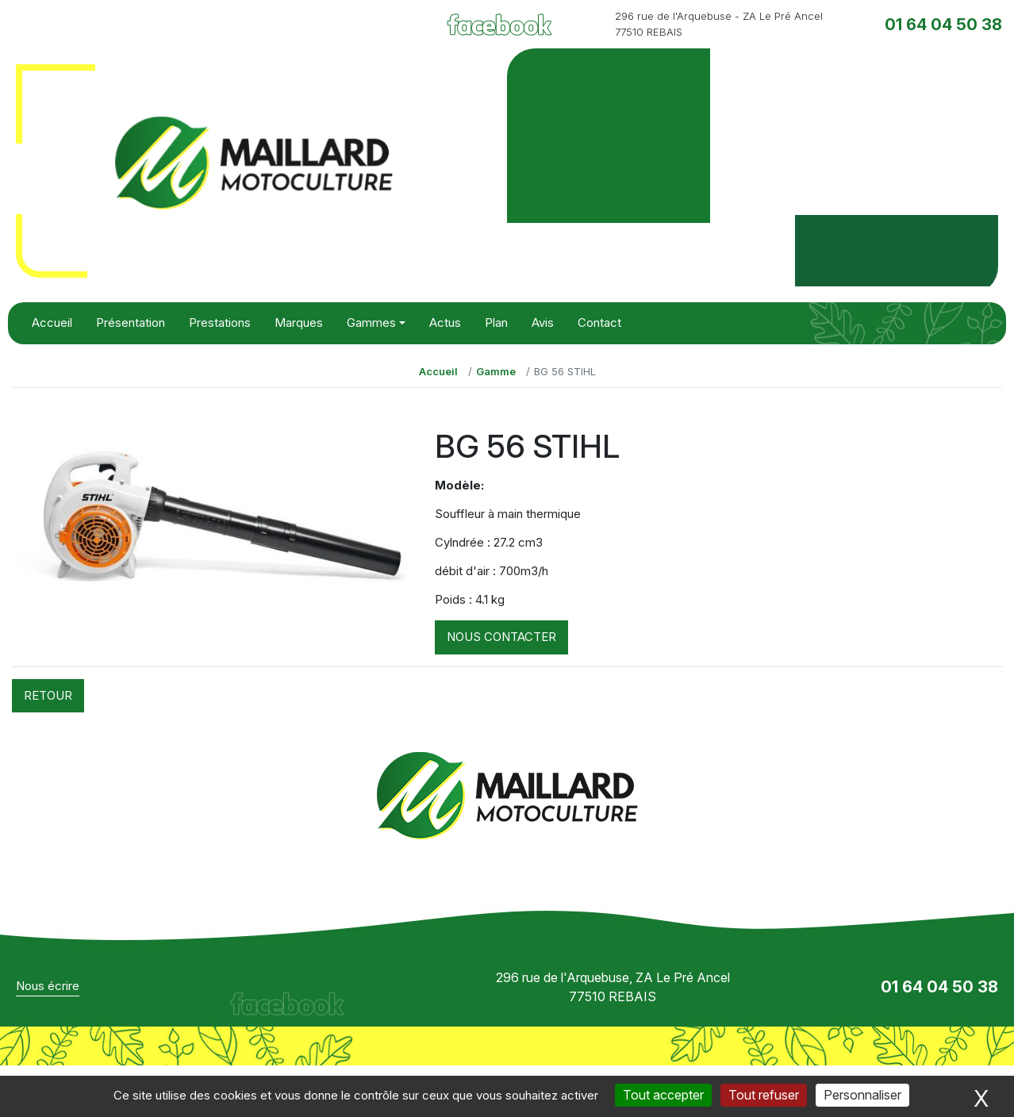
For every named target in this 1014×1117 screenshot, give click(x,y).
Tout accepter (663, 1095)
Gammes (371, 322)
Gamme (496, 371)
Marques (299, 322)
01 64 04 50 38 (943, 24)
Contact (599, 322)
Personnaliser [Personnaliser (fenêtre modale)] (862, 1095)
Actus (445, 322)
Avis (543, 322)
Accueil (52, 322)
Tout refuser (763, 1095)
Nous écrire (47, 985)
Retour (48, 695)
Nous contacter (501, 636)
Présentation (130, 322)
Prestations (220, 322)
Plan (496, 322)
